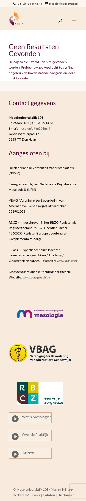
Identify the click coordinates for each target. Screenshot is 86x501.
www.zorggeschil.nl (36, 277)
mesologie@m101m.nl (34, 128)
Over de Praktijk (35, 434)
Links (36, 495)
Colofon (49, 495)
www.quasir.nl (67, 261)
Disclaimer (66, 495)
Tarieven (29, 452)
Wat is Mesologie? (36, 416)
